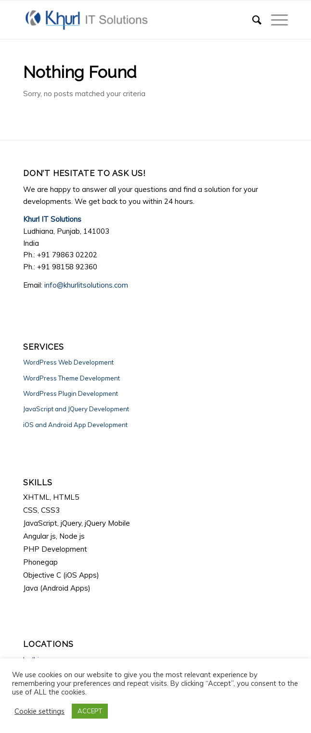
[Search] (252, 19)
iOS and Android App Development (75, 425)
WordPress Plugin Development (70, 393)
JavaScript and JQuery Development (76, 409)
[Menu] (274, 19)
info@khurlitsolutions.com (86, 285)
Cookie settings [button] (39, 711)
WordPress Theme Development (71, 378)
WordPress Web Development (68, 362)
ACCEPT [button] (90, 711)
